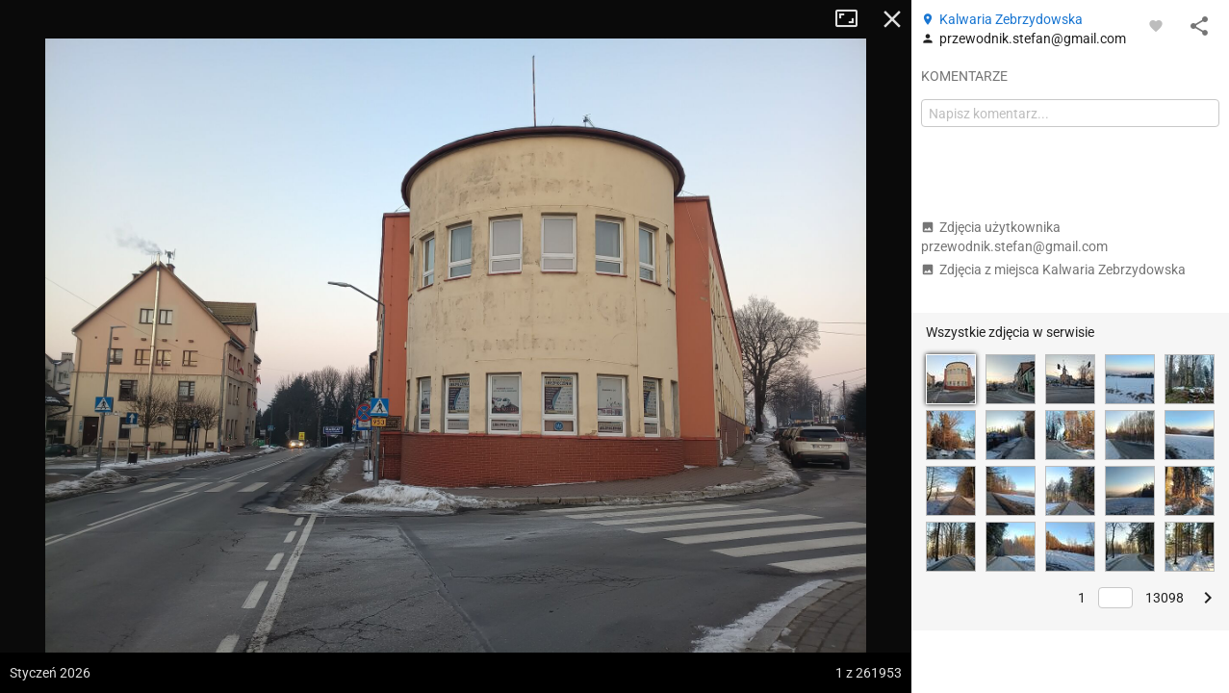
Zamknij (892, 19)
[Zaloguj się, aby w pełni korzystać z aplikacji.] (1155, 25)
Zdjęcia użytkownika (1014, 236)
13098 (1164, 597)
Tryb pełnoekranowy (853, 19)
